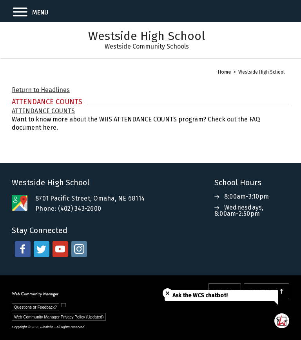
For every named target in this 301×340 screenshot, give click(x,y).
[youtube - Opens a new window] (60, 249)
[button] (24, 11)
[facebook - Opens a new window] (23, 249)
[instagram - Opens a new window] (79, 249)
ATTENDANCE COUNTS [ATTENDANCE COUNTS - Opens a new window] (43, 111)
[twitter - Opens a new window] (41, 249)
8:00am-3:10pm (246, 196)
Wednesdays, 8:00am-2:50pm (239, 210)
